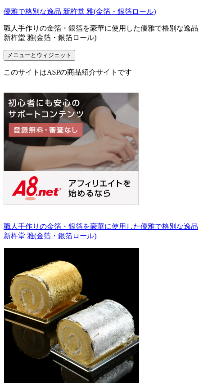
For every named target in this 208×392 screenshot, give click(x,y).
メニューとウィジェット (39, 55)
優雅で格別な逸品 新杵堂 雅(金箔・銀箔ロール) (80, 11)
